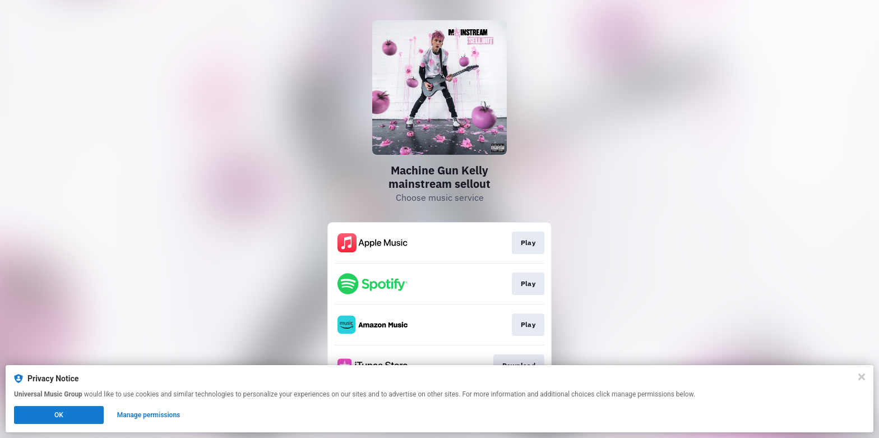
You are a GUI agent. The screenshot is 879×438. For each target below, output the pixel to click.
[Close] (862, 377)
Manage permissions (149, 415)
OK (58, 415)
